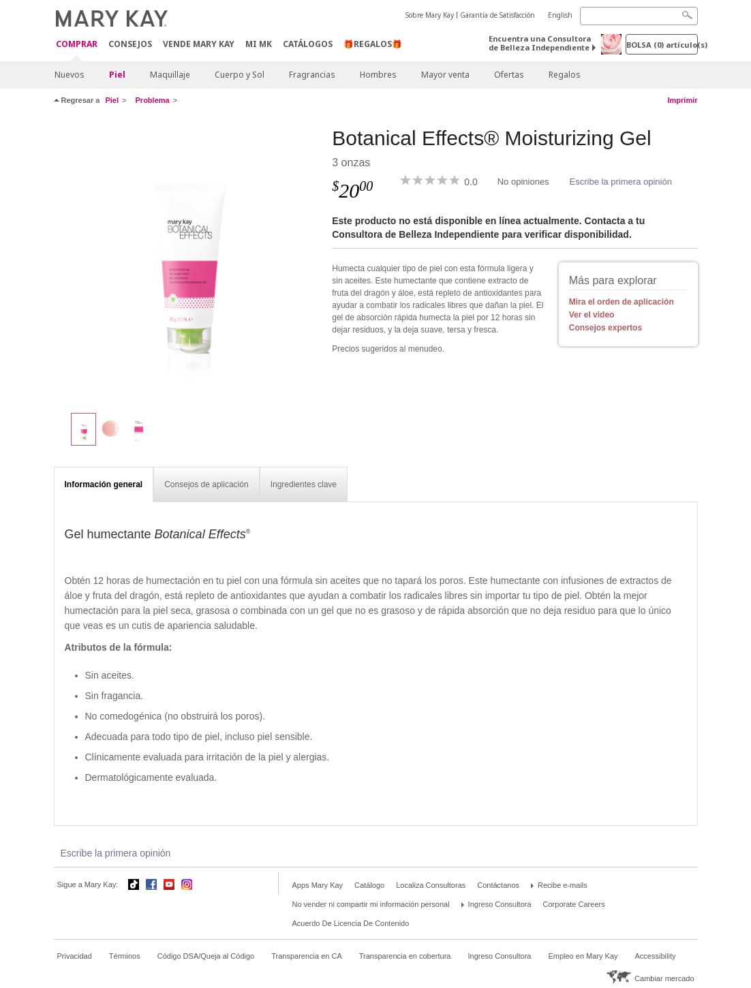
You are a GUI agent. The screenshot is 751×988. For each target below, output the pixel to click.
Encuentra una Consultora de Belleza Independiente (540, 43)
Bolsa (662, 45)
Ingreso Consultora (500, 904)
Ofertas (509, 74)
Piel (117, 74)
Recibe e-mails (562, 885)
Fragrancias (312, 74)
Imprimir (682, 100)
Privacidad (74, 956)
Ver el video (592, 315)
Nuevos (70, 74)
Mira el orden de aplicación (621, 302)
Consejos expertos (605, 328)
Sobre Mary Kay (429, 15)
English (560, 15)
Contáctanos (498, 885)
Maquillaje (170, 74)
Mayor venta (445, 74)
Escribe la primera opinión (621, 181)
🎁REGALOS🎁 (372, 44)
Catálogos (308, 44)
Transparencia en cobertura (405, 956)
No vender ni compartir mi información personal (371, 904)
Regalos (565, 74)
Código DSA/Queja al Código (205, 956)
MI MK (258, 44)
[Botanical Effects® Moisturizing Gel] (188, 263)
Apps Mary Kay (317, 885)
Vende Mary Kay (198, 44)
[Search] (639, 16)
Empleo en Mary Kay (582, 956)
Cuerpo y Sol (239, 74)
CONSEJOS (130, 44)
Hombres (378, 74)
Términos (124, 956)
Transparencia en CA (306, 956)
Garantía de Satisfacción (497, 15)
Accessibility (655, 956)
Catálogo (369, 885)
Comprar (76, 45)
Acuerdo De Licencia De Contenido (351, 923)
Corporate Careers (574, 904)
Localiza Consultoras (430, 885)
